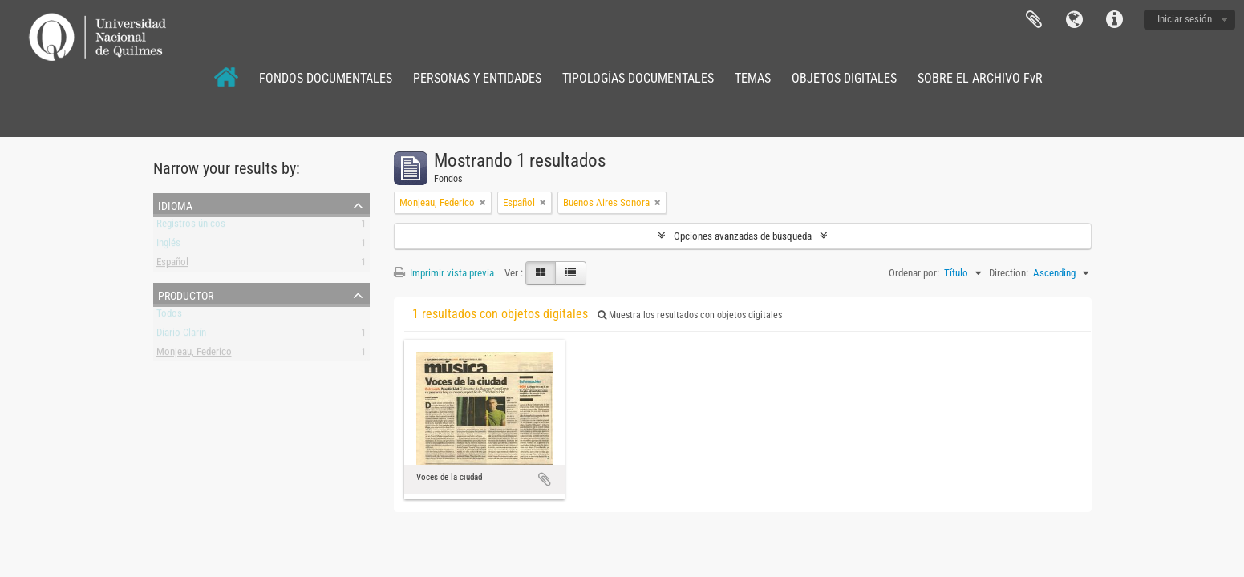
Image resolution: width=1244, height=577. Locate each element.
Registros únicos (190, 226)
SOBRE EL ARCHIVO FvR (980, 78)
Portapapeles (1034, 20)
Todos (169, 316)
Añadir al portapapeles (545, 479)
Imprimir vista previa (444, 273)
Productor (185, 294)
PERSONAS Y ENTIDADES (477, 78)
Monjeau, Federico (194, 355)
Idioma (1074, 20)
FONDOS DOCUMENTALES (325, 78)
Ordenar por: (914, 273)
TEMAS (753, 78)
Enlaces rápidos (1114, 20)
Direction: (1008, 273)
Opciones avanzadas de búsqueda (743, 236)
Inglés (168, 246)
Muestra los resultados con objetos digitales (690, 315)
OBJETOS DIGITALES (844, 78)
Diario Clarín (181, 335)
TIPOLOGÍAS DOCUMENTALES (638, 78)
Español (172, 265)
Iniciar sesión (1184, 19)
